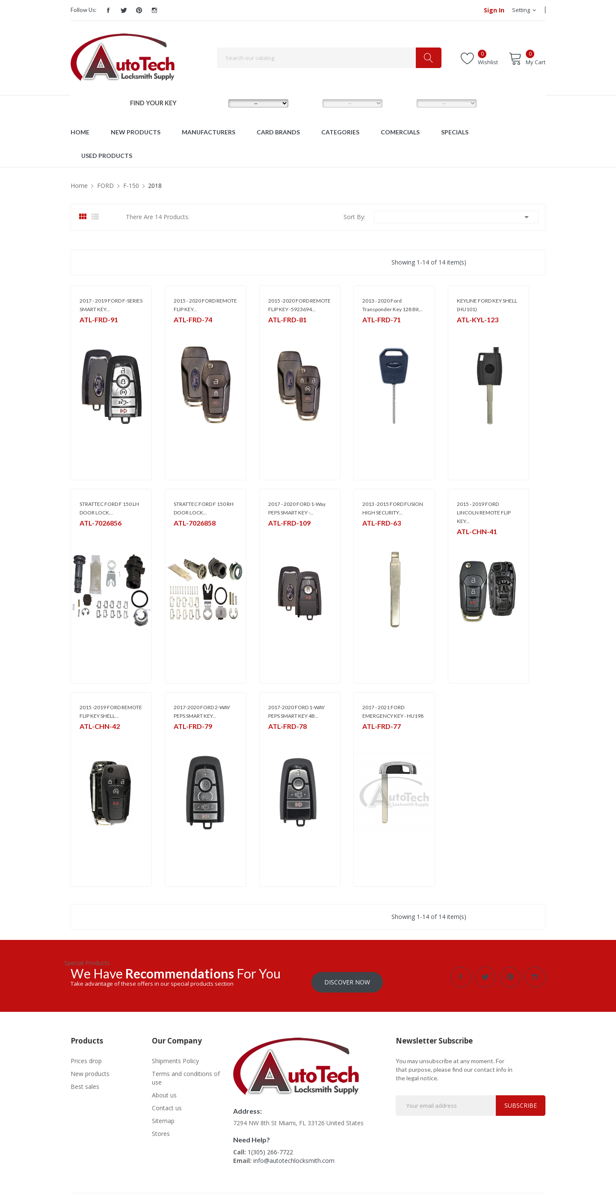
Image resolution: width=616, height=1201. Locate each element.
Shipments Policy (175, 1056)
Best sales (85, 1081)
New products (90, 1068)
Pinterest (139, 10)
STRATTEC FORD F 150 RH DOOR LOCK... (204, 508)
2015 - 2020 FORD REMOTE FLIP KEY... (205, 304)
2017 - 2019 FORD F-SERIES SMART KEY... (111, 304)
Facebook (108, 10)
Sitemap (163, 1116)
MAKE (213, 103)
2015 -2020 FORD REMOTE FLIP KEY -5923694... (299, 304)
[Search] (329, 58)
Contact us (167, 1103)
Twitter (123, 10)
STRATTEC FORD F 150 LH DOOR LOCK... (109, 508)
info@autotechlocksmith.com (294, 1155)
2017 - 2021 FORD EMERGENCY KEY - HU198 (393, 711)
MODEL (310, 103)
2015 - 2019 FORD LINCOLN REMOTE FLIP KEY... (484, 512)
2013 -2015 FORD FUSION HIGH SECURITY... (392, 508)
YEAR (401, 103)
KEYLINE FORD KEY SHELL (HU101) (487, 304)
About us (164, 1090)
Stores (161, 1128)
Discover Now (347, 977)
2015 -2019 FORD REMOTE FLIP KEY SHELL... (111, 711)
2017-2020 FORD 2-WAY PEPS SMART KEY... (202, 711)
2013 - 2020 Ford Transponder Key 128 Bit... (392, 304)
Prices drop (86, 1056)
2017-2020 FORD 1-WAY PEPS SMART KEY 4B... (296, 711)
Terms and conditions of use (186, 1072)
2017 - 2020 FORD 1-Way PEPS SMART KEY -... (297, 508)
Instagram (154, 10)
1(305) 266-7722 (270, 1147)
